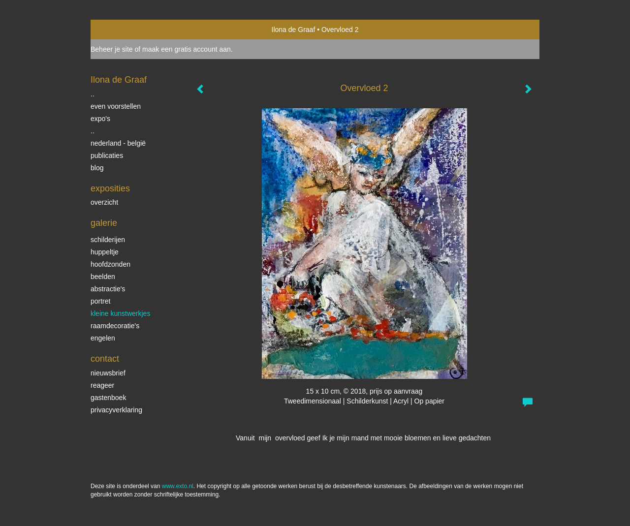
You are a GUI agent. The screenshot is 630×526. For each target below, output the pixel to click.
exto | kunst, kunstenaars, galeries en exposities (118, 29)
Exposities (110, 188)
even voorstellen (116, 106)
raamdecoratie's (115, 326)
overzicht (104, 202)
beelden (103, 276)
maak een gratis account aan (186, 49)
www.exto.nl (177, 486)
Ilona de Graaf (293, 29)
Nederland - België (118, 143)
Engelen (103, 338)
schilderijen (108, 240)
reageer (102, 385)
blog (97, 168)
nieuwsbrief (108, 373)
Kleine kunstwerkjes (120, 313)
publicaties (107, 155)
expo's (100, 119)
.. (92, 94)
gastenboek (108, 398)
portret (100, 301)
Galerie (104, 223)
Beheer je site (112, 49)
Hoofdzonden (110, 264)
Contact (105, 359)
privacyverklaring (116, 410)
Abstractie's (108, 289)
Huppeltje (105, 252)
